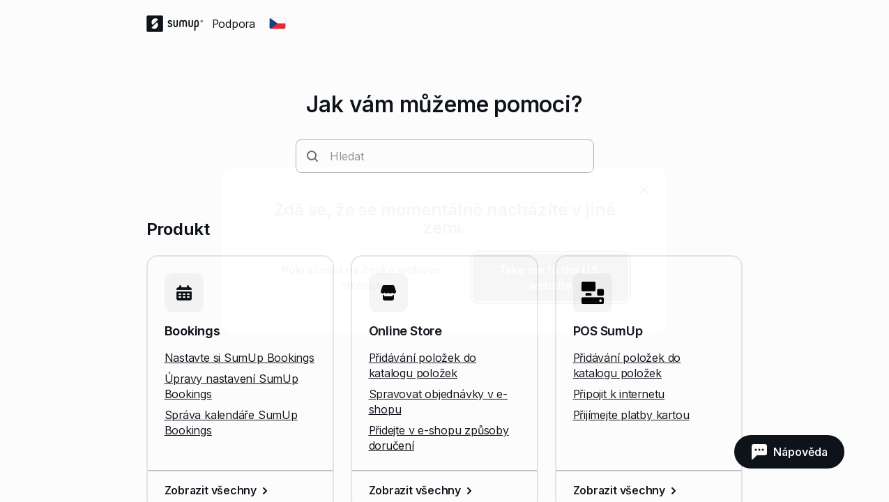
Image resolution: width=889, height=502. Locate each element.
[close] (644, 189)
